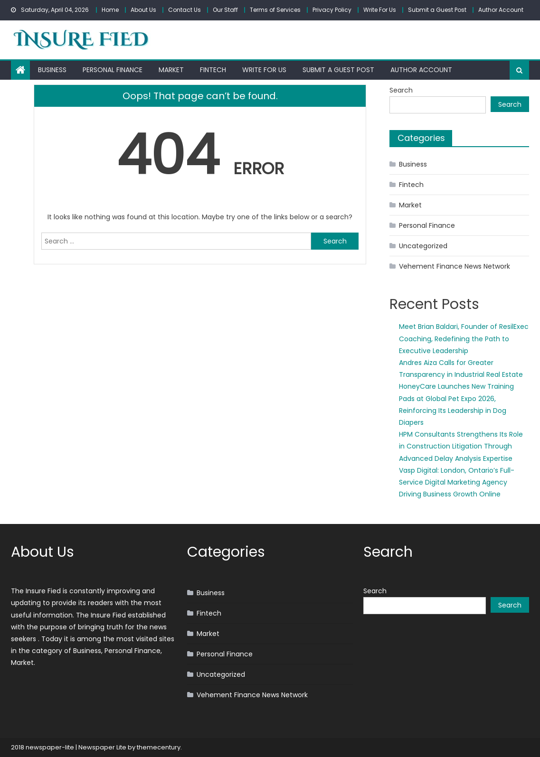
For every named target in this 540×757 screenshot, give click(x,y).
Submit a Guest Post (437, 10)
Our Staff (225, 10)
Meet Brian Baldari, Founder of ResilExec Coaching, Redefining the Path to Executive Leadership (464, 338)
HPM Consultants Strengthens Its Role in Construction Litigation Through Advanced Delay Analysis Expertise (461, 446)
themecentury (158, 747)
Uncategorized (423, 246)
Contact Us (184, 10)
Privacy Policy (332, 10)
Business (52, 70)
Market (171, 70)
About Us (143, 10)
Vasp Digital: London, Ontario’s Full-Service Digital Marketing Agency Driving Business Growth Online (456, 482)
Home (110, 10)
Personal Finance (112, 70)
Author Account (500, 10)
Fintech (213, 70)
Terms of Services (275, 10)
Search (401, 90)
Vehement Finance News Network (454, 266)
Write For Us (379, 10)
